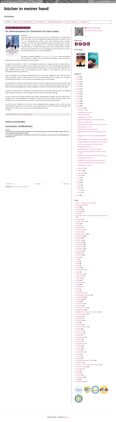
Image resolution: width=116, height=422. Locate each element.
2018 (78, 96)
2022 (78, 86)
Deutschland (79, 236)
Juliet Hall (79, 278)
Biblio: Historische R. (40, 22)
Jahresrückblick (80, 270)
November (81, 168)
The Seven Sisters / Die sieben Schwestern (88, 364)
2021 (78, 89)
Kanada (78, 280)
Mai (79, 182)
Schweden (79, 348)
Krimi (77, 284)
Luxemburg (79, 305)
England (78, 238)
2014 (78, 105)
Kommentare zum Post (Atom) (20, 186)
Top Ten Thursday (81, 366)
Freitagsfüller (79, 244)
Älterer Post (66, 184)
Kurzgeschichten (80, 293)
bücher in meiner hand (26, 8)
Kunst (77, 291)
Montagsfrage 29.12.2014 (85, 112)
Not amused (79, 320)
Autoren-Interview (81, 221)
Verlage (78, 373)
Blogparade (79, 227)
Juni (79, 180)
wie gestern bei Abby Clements (49, 56)
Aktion (78, 207)
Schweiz (78, 350)
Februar (80, 190)
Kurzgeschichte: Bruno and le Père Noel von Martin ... (92, 155)
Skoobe (78, 354)
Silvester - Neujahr (83, 110)
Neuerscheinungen (81, 314)
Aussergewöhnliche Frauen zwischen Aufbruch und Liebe (92, 215)
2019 (78, 93)
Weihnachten (79, 377)
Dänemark (79, 232)
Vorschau (78, 375)
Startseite (8, 22)
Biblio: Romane (27, 22)
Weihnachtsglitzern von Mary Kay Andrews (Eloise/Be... (93, 139)
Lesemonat (79, 299)
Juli (79, 178)
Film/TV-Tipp (79, 240)
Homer (78, 257)
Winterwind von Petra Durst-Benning (88, 129)
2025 (78, 79)
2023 (78, 84)
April (79, 185)
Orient (78, 322)
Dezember (81, 108)
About (67, 22)
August (80, 175)
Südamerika (79, 362)
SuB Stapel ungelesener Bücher (85, 360)
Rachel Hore (79, 331)
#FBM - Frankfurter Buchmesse (84, 203)
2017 (78, 98)
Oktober (80, 170)
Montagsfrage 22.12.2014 (85, 117)
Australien (79, 219)
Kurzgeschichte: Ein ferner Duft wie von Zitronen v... (92, 160)
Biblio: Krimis (17, 22)
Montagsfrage (80, 310)
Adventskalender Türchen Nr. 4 (86, 158)
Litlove (78, 301)
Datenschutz (83, 22)
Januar (80, 192)
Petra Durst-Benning (81, 326)
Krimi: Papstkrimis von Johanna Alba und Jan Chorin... (93, 124)
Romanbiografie (80, 337)
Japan (78, 272)
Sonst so (78, 356)
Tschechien (79, 369)
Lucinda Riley (80, 303)
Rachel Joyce (80, 333)
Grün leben (79, 251)
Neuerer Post (9, 184)
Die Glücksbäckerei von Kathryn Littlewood (89, 149)
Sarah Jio (78, 341)
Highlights (79, 253)
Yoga (77, 379)
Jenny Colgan (80, 274)
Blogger (66, 417)
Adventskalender (80, 205)
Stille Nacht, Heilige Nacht (85, 122)
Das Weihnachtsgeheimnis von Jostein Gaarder (91, 119)
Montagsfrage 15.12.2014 (85, 127)
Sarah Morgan (80, 343)
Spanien (78, 358)
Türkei (78, 371)
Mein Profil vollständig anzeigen (93, 30)
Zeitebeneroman (80, 381)
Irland (77, 261)
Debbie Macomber (81, 234)
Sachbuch (79, 339)
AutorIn (78, 223)
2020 (78, 91)
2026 (78, 76)
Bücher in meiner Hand (93, 28)
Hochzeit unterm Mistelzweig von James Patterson (92, 162)
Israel (77, 265)
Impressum (75, 22)
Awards (78, 225)
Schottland (79, 345)
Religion (78, 335)
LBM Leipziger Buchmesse (83, 295)
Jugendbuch (79, 276)
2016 (78, 101)
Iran (77, 259)
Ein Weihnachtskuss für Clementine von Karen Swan (92, 142)
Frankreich (79, 242)
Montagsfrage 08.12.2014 (85, 146)
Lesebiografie (80, 297)
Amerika (78, 209)
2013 (78, 195)
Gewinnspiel (79, 246)
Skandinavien (80, 352)
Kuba (77, 289)
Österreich (79, 324)
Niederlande (79, 316)
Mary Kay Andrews (81, 307)
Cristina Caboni (80, 230)
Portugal (78, 329)
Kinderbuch (79, 282)
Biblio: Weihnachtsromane (56, 22)
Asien (77, 213)
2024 (78, 81)
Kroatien (78, 286)
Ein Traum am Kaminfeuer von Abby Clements (90, 144)
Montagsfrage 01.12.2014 (85, 165)
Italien (77, 267)
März (79, 187)
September (81, 173)
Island (77, 263)
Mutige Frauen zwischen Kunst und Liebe (87, 312)
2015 (78, 103)
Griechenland (79, 248)
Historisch (79, 255)
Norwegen (79, 318)
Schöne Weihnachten (83, 115)
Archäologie (79, 211)
